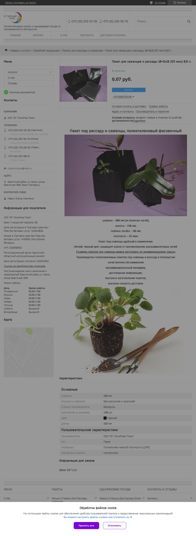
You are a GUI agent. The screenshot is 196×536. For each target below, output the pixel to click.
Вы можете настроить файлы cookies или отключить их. (97, 517)
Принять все (86, 525)
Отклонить (114, 525)
